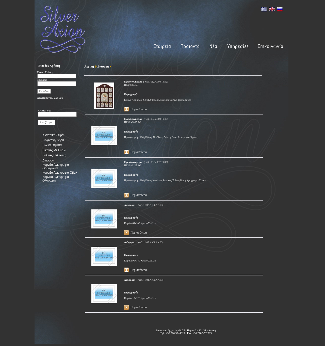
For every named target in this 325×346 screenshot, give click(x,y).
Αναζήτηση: (44, 110)
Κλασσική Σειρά (52, 135)
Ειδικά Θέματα (52, 145)
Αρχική (89, 66)
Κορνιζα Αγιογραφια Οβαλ (59, 172)
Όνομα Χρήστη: (45, 72)
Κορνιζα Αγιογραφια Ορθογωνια (55, 166)
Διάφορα (48, 160)
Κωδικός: (42, 79)
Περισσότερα (139, 109)
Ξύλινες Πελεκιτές (54, 155)
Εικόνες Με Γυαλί (54, 150)
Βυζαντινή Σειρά (53, 140)
